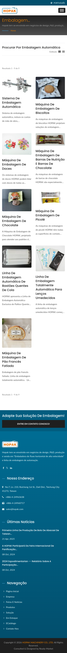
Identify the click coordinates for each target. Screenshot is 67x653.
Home (13, 30)
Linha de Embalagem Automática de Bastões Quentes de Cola (15, 281)
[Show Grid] (59, 51)
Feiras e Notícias (14, 602)
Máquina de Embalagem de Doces (14, 164)
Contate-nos (12, 628)
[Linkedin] (11, 468)
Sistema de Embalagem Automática (11, 102)
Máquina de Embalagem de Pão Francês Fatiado (14, 359)
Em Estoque (12, 617)
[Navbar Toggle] (61, 10)
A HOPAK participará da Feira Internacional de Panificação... (28, 547)
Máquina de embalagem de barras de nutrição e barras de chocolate (50, 159)
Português (59, 3)
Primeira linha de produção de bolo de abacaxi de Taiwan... (30, 532)
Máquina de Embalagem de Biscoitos (48, 108)
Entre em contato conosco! (33, 424)
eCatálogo (11, 623)
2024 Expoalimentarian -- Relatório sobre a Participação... (26, 563)
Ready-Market (46, 648)
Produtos (10, 607)
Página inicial (12, 591)
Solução (10, 612)
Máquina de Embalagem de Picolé (48, 215)
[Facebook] (3, 468)
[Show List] (63, 51)
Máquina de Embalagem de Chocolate (14, 221)
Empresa (10, 596)
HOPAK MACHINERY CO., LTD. (37, 642)
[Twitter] (7, 468)
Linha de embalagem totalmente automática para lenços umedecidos (49, 287)
